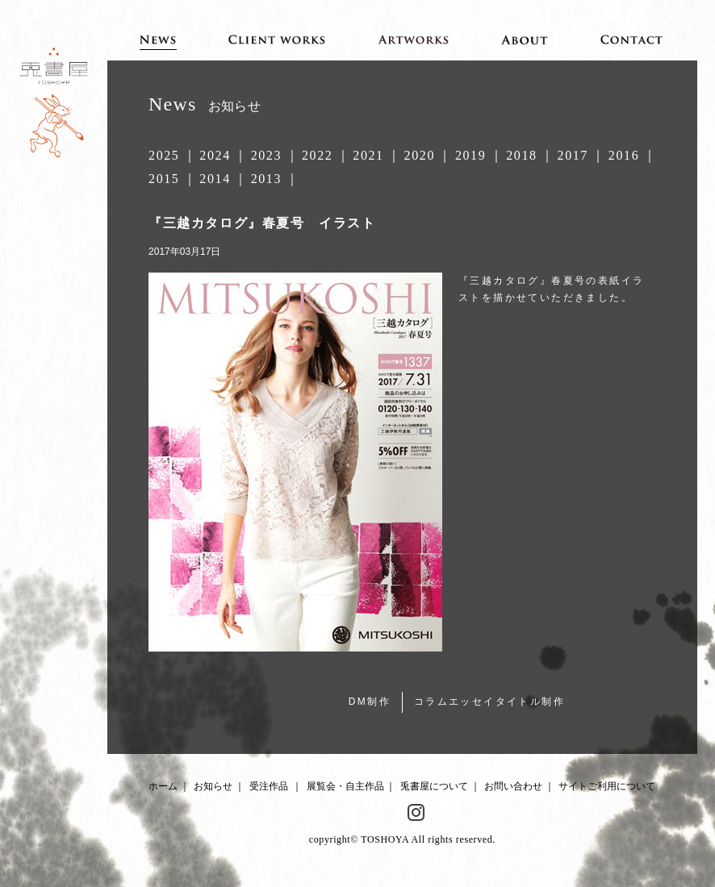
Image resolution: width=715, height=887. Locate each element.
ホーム (163, 786)
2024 (214, 155)
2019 (470, 155)
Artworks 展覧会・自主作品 (413, 38)
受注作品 (268, 786)
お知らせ (213, 786)
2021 (368, 155)
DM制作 (370, 701)
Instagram (416, 813)
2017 (573, 155)
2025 (163, 155)
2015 (163, 178)
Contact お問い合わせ (632, 38)
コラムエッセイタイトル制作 (489, 701)
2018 (521, 155)
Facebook (388, 813)
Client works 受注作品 (276, 38)
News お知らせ (157, 38)
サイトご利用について (606, 786)
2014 (214, 178)
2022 (317, 155)
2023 (266, 155)
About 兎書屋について (524, 38)
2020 (419, 155)
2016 (623, 155)
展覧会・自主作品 (345, 786)
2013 (266, 178)
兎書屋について (434, 786)
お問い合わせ (513, 786)
